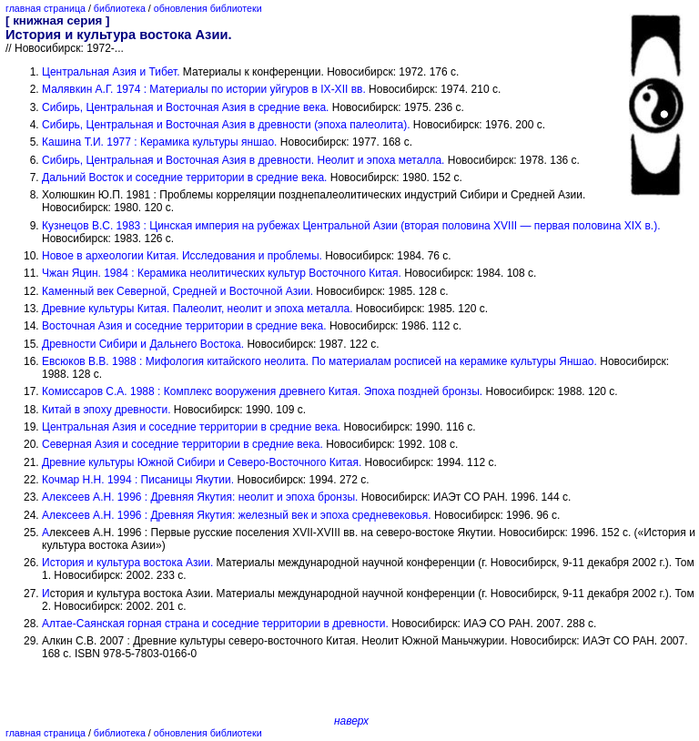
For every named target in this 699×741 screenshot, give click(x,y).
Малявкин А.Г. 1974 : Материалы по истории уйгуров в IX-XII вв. (204, 89)
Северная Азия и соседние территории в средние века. (182, 444)
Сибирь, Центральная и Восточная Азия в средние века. (185, 107)
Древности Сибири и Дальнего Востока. (143, 344)
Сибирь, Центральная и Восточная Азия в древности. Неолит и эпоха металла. (243, 160)
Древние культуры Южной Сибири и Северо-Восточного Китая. (201, 462)
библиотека (120, 8)
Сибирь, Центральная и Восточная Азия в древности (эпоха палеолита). (226, 124)
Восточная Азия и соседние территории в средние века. (184, 326)
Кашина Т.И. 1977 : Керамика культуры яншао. (159, 142)
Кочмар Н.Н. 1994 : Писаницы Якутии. (138, 479)
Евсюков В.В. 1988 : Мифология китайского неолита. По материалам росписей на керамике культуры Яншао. (319, 361)
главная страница (45, 8)
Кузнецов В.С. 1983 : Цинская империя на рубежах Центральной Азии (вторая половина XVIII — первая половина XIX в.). (351, 225)
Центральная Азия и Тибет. (111, 72)
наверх (351, 721)
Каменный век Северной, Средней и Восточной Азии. (177, 291)
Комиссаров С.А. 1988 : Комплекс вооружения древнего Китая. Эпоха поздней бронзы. (262, 391)
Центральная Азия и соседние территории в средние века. (191, 427)
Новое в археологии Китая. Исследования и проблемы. (182, 255)
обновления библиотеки (208, 8)
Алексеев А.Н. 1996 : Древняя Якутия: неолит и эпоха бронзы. (200, 497)
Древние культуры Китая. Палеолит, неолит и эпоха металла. (197, 308)
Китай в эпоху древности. (106, 409)
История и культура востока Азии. (127, 562)
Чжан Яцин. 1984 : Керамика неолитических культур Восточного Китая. (221, 273)
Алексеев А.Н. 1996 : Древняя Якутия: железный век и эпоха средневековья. (236, 515)
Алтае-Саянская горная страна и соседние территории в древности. (215, 623)
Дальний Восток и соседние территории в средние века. (184, 177)
